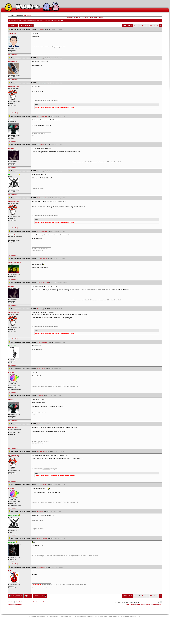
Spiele (100, 616)
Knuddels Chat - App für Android (49, 616)
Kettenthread (38, 20)
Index (28, 596)
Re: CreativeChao (42, 258)
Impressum (133, 616)
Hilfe (91, 17)
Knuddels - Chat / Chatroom (142, 604)
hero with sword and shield (29, 602)
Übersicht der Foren (73, 17)
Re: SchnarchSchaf (42, 116)
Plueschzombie (40, 602)
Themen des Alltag (27, 20)
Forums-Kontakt (129, 604)
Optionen (13, 25)
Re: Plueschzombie (42, 198)
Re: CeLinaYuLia (41, 83)
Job (138, 616)
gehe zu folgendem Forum (121, 602)
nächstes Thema (40, 596)
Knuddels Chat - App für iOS (68, 616)
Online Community (113, 616)
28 (151, 25)
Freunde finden (81, 616)
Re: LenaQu (40, 29)
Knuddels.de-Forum (14, 20)
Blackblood (18, 602)
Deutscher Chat (34, 616)
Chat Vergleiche (124, 616)
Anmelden (27, 15)
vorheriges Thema (16, 596)
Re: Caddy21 (40, 144)
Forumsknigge (98, 17)
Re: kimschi (40, 395)
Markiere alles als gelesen (15, 604)
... (147, 25)
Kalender (85, 17)
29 (154, 25)
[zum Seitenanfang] (13, 54)
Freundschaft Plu (92, 616)
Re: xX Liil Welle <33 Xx (43, 282)
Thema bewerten (26, 25)
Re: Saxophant (41, 368)
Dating (105, 616)
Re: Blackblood (41, 567)
